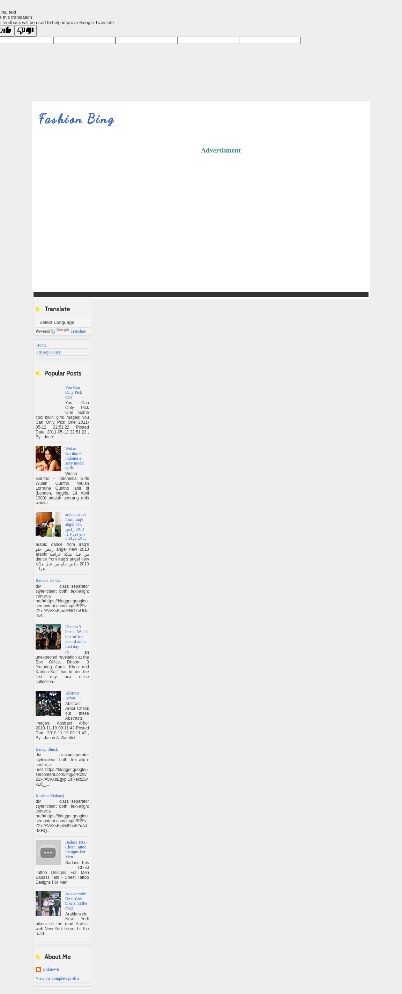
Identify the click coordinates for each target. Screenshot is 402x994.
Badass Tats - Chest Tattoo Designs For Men (76, 849)
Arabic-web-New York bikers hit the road (76, 901)
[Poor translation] (25, 31)
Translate (71, 331)
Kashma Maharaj (50, 795)
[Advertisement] (301, 209)
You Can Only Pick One (73, 392)
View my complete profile (58, 978)
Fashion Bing (76, 118)
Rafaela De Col (48, 580)
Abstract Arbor (72, 695)
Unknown (51, 969)
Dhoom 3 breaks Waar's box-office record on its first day (76, 636)
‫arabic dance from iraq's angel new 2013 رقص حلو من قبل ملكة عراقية (75, 526)
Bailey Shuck (47, 749)
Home (41, 345)
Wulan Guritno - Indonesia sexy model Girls (74, 458)
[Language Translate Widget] (70, 322)
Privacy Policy (48, 352)
